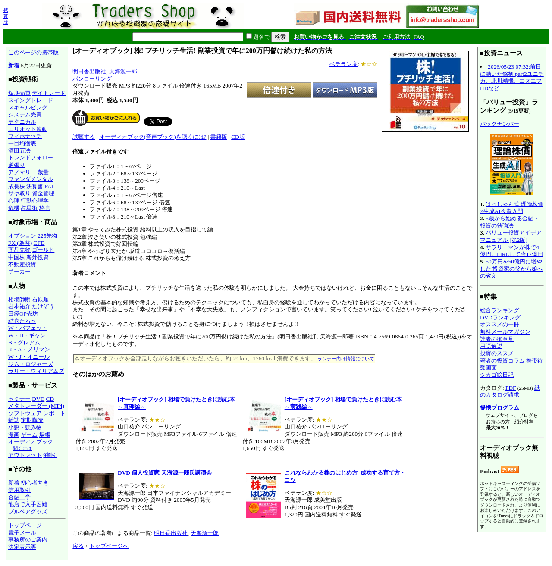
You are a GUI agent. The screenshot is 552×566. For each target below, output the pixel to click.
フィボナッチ (25, 136)
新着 (13, 65)
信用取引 (19, 490)
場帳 (44, 435)
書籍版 (218, 137)
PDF (510, 388)
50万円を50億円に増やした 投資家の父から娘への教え (511, 268)
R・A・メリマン (29, 349)
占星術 (29, 208)
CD (50, 399)
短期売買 (19, 93)
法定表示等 (22, 547)
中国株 (16, 257)
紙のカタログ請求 (510, 391)
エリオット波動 (27, 129)
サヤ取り (19, 193)
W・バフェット (27, 328)
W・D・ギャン (27, 335)
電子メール (22, 532)
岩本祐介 (19, 306)
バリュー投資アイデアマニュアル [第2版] (511, 236)
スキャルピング (27, 107)
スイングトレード (30, 100)
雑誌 (13, 420)
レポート (54, 413)
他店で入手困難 (27, 504)
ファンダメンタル (30, 179)
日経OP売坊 (23, 313)
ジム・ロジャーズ (30, 364)
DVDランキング (500, 317)
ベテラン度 (343, 64)
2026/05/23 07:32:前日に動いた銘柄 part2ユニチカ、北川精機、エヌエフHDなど (512, 77)
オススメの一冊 (499, 324)
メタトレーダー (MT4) (36, 406)
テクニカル (22, 122)
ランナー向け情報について (345, 358)
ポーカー (19, 271)
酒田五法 (19, 150)
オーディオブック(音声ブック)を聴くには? (153, 137)
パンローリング (92, 78)
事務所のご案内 (27, 539)
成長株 (16, 186)
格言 (44, 208)
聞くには (22, 448)
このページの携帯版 (33, 52)
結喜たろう (22, 321)
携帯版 (5, 16)
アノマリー (22, 172)
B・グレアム (24, 342)
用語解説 (491, 346)
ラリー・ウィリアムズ (36, 371)
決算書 (34, 186)
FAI (49, 186)
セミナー (19, 399)
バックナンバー (499, 124)
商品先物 (19, 250)
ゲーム (29, 435)
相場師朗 (19, 299)
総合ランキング (499, 310)
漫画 (13, 435)
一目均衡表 (22, 143)
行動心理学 (35, 200)
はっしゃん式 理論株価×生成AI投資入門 (511, 208)
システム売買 (25, 114)
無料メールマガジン (505, 331)
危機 (13, 208)
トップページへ (109, 546)
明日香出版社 (89, 71)
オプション (22, 235)
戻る (78, 546)
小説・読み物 (25, 427)
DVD (38, 399)
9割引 (50, 455)
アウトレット (25, 455)
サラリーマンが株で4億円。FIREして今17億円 (511, 251)
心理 (13, 200)
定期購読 (32, 420)
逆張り (16, 165)
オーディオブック (30, 441)
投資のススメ (497, 353)
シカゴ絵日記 (497, 375)
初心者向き (35, 482)
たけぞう (43, 306)
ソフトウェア (25, 413)
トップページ (25, 525)
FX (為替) (20, 243)
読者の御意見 (497, 339)
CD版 (238, 137)
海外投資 (37, 257)
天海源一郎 (123, 71)
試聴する (83, 137)
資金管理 (43, 193)
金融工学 (19, 497)
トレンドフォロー (30, 157)
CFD (39, 243)
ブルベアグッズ (27, 511)
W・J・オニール (29, 356)
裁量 (43, 172)
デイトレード (49, 93)
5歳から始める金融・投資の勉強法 (509, 222)
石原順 (40, 299)
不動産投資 (22, 264)
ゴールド (43, 250)
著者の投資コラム (502, 360)
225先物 (47, 235)
